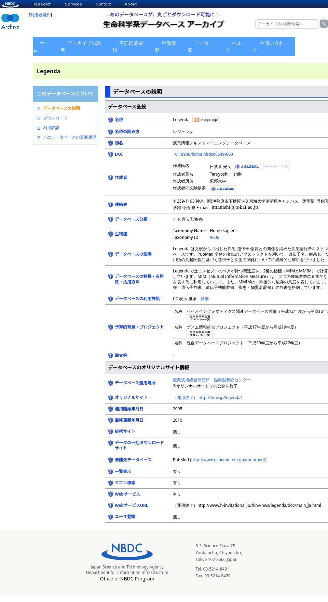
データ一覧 (201, 46)
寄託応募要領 (127, 46)
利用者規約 (40, 15)
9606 (214, 237)
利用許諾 (51, 127)
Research (42, 4)
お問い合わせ (268, 46)
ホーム (41, 46)
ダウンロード (55, 118)
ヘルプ (233, 46)
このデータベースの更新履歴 (69, 137)
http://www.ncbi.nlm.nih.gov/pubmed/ (228, 460)
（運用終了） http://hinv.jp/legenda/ (207, 397)
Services (73, 4)
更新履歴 (165, 46)
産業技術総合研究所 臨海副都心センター (212, 380)
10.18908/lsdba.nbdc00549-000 (203, 154)
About (130, 4)
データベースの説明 (61, 108)
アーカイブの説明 (81, 46)
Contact (103, 4)
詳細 (205, 299)
